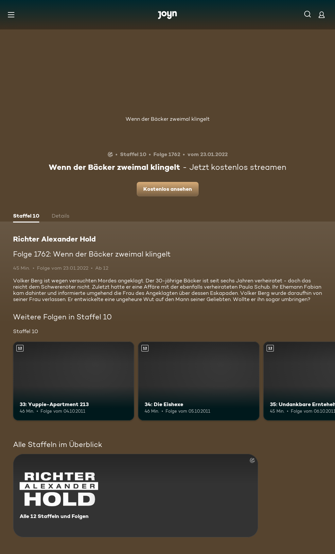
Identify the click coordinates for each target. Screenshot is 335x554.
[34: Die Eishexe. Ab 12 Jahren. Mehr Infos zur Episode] (198, 381)
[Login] (321, 14)
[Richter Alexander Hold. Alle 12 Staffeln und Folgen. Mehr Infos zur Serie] (135, 495)
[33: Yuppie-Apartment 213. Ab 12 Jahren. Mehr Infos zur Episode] (73, 381)
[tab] (26, 217)
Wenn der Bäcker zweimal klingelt (168, 119)
